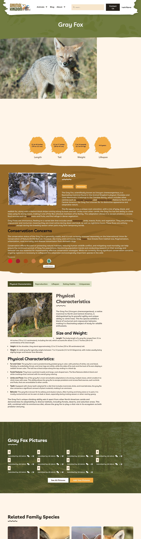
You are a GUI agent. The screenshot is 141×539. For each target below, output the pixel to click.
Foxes (84, 239)
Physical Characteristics (20, 284)
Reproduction (41, 284)
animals (12, 225)
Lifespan (55, 284)
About (59, 7)
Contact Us (112, 7)
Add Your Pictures (81, 480)
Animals (40, 7)
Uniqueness (84, 284)
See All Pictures (58, 480)
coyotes (88, 200)
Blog (52, 7)
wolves (79, 200)
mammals (78, 220)
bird (29, 216)
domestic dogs (104, 200)
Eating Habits (69, 284)
